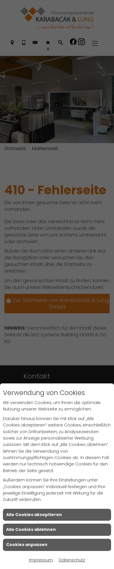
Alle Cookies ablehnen (31, 529)
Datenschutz (72, 560)
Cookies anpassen (26, 544)
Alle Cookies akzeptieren (34, 515)
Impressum (41, 560)
